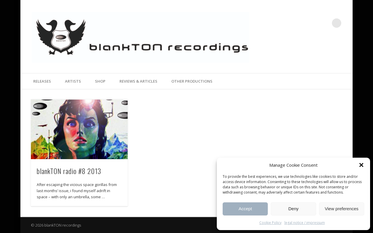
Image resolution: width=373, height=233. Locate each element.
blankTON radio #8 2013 (69, 171)
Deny (293, 208)
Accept (245, 208)
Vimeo (324, 23)
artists (73, 81)
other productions (191, 81)
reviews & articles (138, 81)
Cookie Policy (270, 222)
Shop (100, 81)
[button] (361, 165)
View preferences (342, 208)
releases (42, 81)
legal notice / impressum (304, 222)
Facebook (312, 23)
